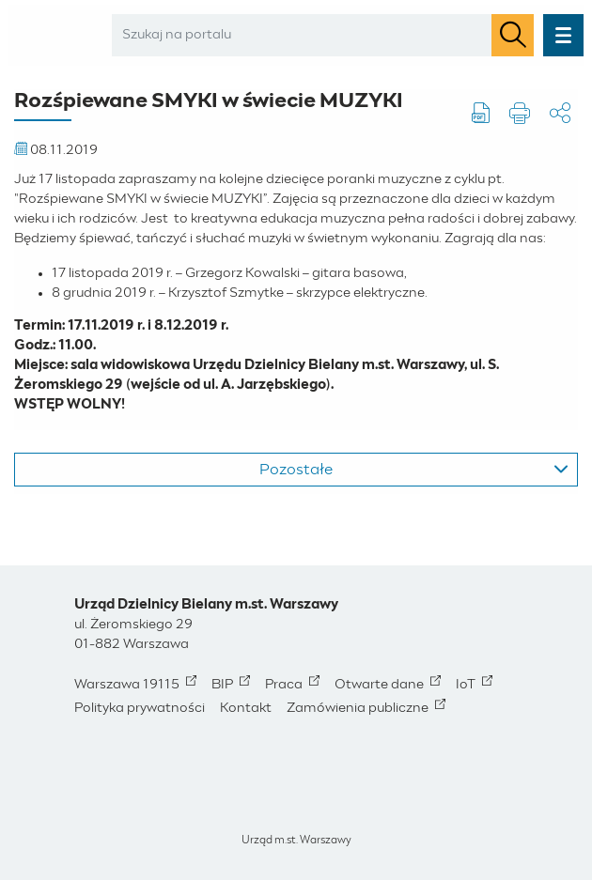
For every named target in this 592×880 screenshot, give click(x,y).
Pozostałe (413, 469)
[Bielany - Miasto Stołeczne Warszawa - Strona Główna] (55, 35)
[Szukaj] (512, 35)
